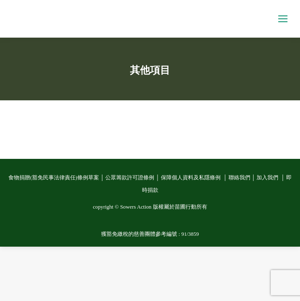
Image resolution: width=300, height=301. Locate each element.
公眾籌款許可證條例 (129, 178)
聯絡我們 (239, 178)
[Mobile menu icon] (283, 19)
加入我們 (268, 178)
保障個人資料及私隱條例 (191, 178)
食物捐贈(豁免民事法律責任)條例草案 (53, 178)
